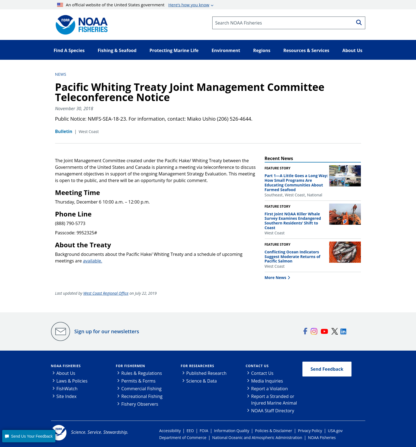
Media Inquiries (267, 381)
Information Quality (231, 430)
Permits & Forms (138, 381)
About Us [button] (352, 50)
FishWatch (67, 389)
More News (275, 277)
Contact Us (257, 366)
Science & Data (201, 381)
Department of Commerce (182, 437)
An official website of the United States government (133, 4)
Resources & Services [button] (306, 50)
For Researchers (197, 366)
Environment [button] (225, 50)
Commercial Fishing (141, 389)
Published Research (206, 373)
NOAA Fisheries (66, 366)
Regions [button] (261, 50)
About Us (66, 373)
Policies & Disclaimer (273, 430)
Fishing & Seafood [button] (117, 50)
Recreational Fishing (141, 396)
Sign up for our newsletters (106, 331)
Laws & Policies (72, 381)
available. (92, 261)
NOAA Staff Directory (272, 411)
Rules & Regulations (141, 373)
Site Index (67, 396)
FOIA (204, 430)
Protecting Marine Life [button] (173, 50)
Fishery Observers (139, 404)
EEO (190, 430)
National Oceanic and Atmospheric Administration (257, 437)
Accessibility (170, 430)
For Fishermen (130, 366)
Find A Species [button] (69, 50)
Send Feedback (327, 369)
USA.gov (335, 430)
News (60, 74)
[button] (28, 436)
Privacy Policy (310, 430)
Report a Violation (269, 389)
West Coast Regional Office (105, 293)
